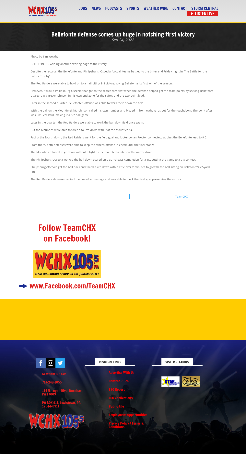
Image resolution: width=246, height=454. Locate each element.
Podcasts (113, 8)
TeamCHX (181, 196)
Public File (116, 406)
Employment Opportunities (128, 414)
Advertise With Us (121, 372)
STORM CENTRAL (204, 8)
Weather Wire (156, 8)
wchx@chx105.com (54, 374)
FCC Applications (121, 397)
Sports (132, 8)
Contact (179, 8)
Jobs (83, 8)
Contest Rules (119, 381)
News (96, 8)
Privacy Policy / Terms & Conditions (126, 425)
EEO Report (117, 389)
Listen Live (204, 13)
